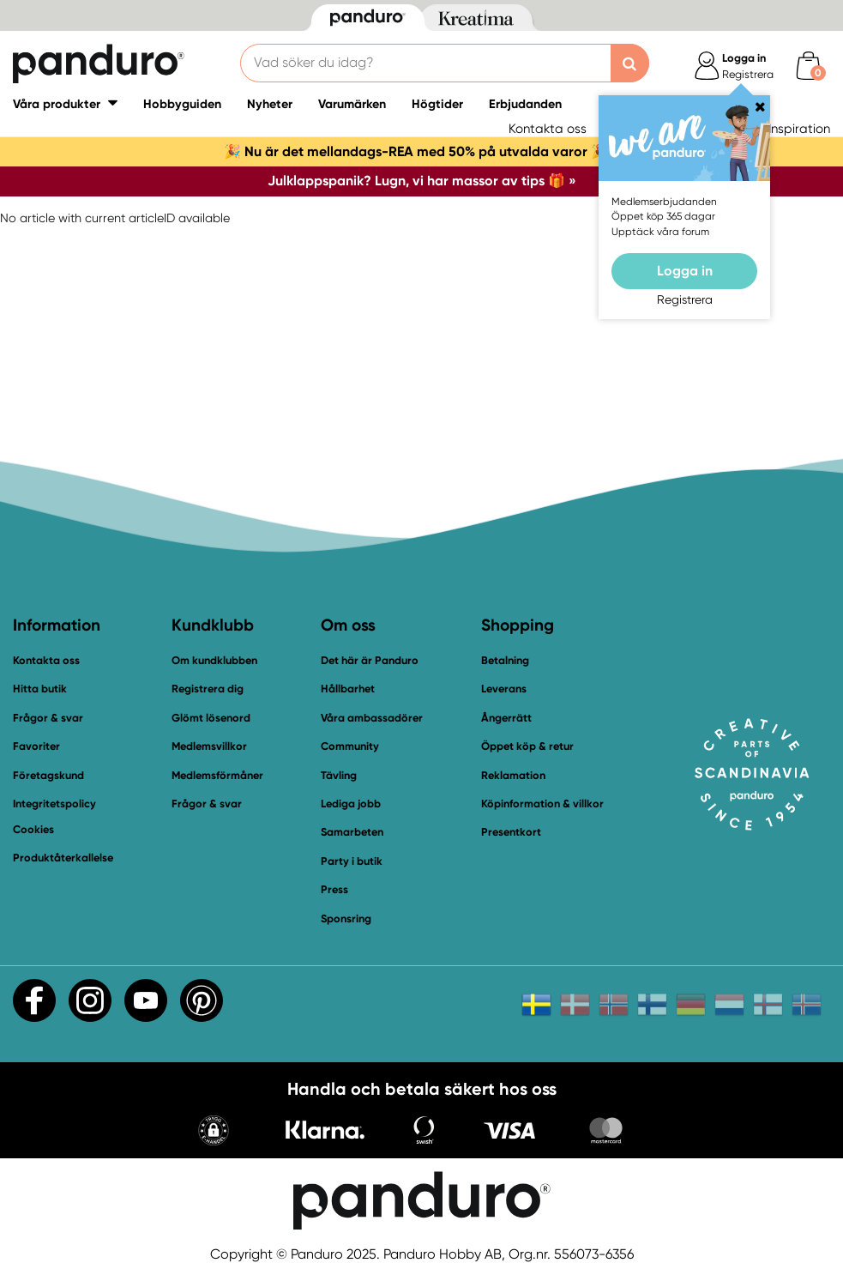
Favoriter (36, 746)
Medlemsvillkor (209, 746)
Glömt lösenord (211, 717)
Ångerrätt (506, 717)
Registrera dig (208, 688)
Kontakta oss (548, 128)
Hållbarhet (348, 688)
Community (350, 746)
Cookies (33, 830)
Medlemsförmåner (217, 775)
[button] (213, 1132)
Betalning (505, 660)
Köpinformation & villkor (542, 803)
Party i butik (351, 861)
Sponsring (346, 918)
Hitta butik (40, 688)
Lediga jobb (351, 803)
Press (334, 889)
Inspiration (799, 128)
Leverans (504, 688)
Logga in (685, 271)
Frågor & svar (48, 717)
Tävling (339, 775)
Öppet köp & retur (527, 746)
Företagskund (48, 775)
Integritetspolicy (54, 803)
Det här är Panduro (369, 660)
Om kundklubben (214, 660)
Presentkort (511, 831)
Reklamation (513, 775)
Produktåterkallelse (63, 857)
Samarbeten (352, 831)
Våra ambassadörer (372, 717)
